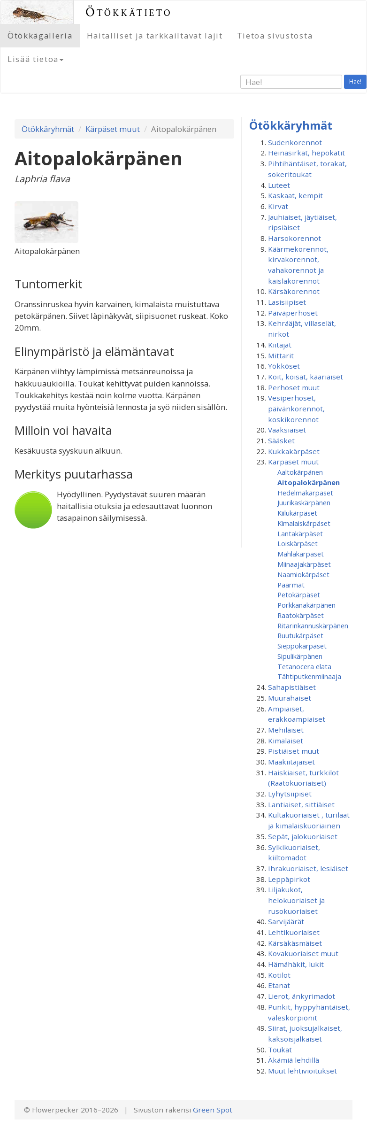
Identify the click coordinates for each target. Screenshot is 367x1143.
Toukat (280, 1049)
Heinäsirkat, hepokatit (306, 152)
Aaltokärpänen (300, 472)
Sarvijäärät (286, 921)
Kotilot (279, 975)
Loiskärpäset (297, 543)
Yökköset (284, 366)
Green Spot (212, 1109)
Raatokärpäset (300, 615)
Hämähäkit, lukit (296, 964)
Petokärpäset (298, 594)
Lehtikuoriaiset (294, 932)
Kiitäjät (279, 344)
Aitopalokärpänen (308, 482)
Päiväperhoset (293, 312)
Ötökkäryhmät (48, 129)
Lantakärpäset (300, 533)
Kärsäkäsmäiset (295, 943)
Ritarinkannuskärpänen (312, 625)
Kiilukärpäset (297, 512)
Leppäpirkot (289, 879)
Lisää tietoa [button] (35, 59)
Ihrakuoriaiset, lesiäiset (308, 868)
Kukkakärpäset (294, 451)
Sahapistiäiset (292, 687)
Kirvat (278, 206)
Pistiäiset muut (293, 751)
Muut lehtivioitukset (302, 1070)
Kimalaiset (285, 740)
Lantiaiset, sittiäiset (301, 804)
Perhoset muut (294, 387)
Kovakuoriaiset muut (303, 953)
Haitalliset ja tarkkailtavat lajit (155, 35)
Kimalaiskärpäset (303, 523)
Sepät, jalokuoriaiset (302, 836)
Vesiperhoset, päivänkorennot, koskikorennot (296, 408)
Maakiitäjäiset (291, 761)
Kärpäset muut (112, 129)
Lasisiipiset (287, 302)
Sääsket (281, 440)
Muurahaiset (289, 698)
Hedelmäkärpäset (305, 492)
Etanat (279, 985)
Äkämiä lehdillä (293, 1060)
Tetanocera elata (304, 666)
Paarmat (291, 584)
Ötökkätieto (128, 12)
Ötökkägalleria (40, 35)
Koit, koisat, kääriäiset (305, 376)
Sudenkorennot (295, 142)
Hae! (355, 81)
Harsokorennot (294, 238)
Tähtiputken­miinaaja (309, 676)
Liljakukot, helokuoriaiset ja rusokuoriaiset (296, 900)
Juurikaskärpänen (303, 502)
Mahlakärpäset (300, 553)
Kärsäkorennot (294, 291)
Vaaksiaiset (287, 429)
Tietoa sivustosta (275, 35)
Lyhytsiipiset (290, 793)
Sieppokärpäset (302, 645)
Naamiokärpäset (303, 574)
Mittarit (281, 355)
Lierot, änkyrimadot (301, 996)
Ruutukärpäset (300, 635)
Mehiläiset (286, 729)
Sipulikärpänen (299, 656)
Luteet (279, 185)
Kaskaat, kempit (295, 195)
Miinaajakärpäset (304, 564)
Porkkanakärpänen (306, 605)
